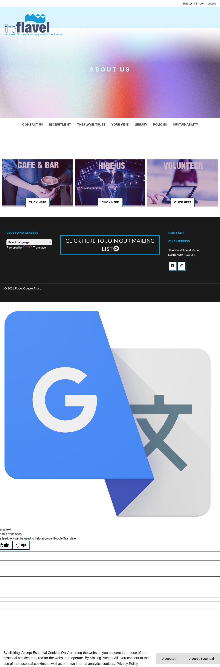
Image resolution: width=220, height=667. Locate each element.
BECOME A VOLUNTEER (64, 21)
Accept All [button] (169, 658)
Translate (34, 247)
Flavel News (201, 21)
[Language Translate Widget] (29, 242)
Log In (212, 3)
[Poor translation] (20, 545)
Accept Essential (201, 658)
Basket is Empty (193, 3)
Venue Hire (146, 21)
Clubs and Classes (22, 233)
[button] (172, 265)
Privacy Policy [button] (127, 664)
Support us (27, 21)
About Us (173, 21)
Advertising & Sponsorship (109, 21)
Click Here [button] (37, 202)
